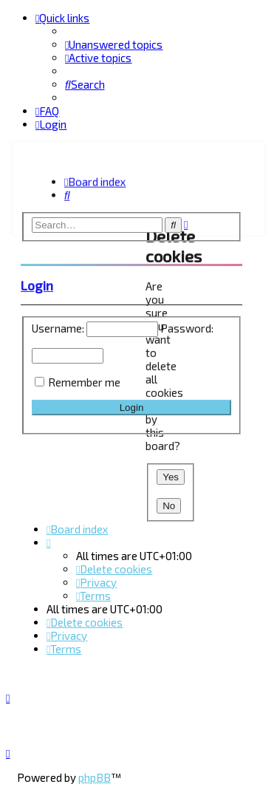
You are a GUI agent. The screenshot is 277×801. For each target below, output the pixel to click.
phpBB (94, 777)
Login (37, 283)
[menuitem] (114, 44)
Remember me (84, 379)
